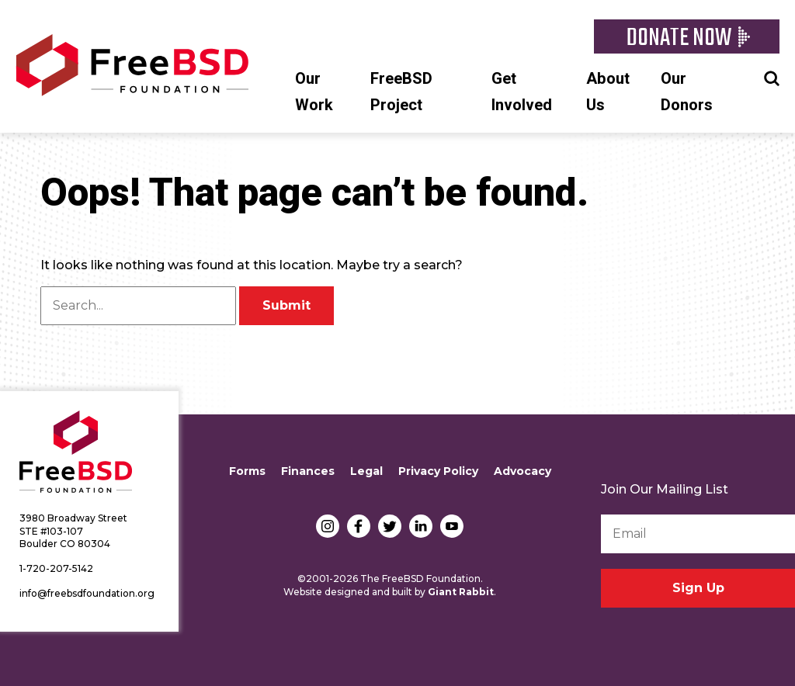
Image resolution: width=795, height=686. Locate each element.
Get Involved (521, 92)
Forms (247, 471)
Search (771, 77)
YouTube (451, 526)
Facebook (358, 526)
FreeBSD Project (401, 92)
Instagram (327, 526)
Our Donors (687, 92)
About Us (608, 92)
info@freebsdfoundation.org (86, 593)
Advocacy (522, 471)
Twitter (389, 526)
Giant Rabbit (461, 592)
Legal (366, 471)
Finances (308, 471)
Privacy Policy (438, 471)
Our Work (314, 92)
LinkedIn (420, 526)
